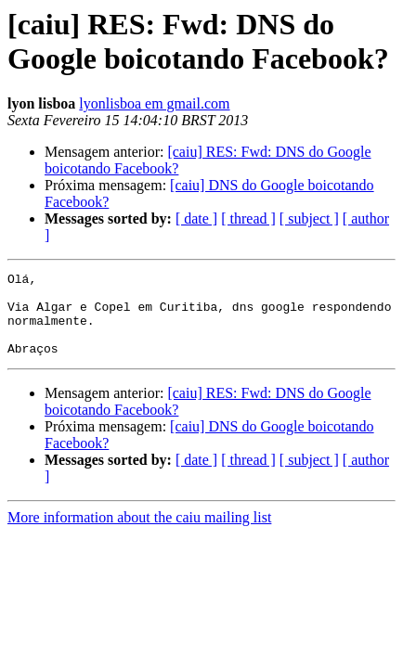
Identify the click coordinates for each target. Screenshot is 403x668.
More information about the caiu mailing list (139, 534)
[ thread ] (248, 218)
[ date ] (196, 218)
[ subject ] (309, 218)
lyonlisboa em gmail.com (154, 103)
